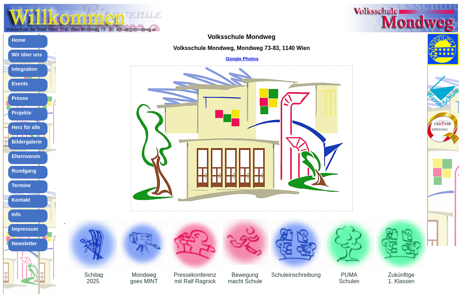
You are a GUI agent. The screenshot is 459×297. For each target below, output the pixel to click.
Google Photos (242, 58)
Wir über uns (27, 54)
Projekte (21, 113)
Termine (21, 185)
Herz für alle (26, 127)
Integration (24, 69)
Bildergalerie (27, 142)
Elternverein (26, 156)
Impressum (25, 229)
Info (16, 214)
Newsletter (24, 243)
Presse (20, 98)
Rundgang (24, 171)
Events (20, 83)
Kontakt (21, 200)
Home (19, 40)
